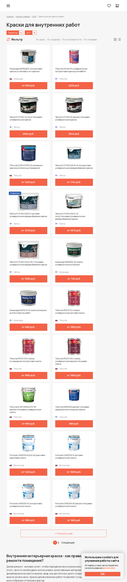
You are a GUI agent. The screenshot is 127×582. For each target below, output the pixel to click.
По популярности (72, 39)
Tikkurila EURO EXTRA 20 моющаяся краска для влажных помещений (19, 120)
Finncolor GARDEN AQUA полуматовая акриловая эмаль (18, 265)
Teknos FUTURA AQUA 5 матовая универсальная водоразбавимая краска (77, 120)
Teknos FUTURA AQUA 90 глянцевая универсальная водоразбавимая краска (19, 168)
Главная (10, 16)
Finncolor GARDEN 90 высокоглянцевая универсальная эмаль (106, 265)
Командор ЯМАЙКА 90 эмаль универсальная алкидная (48, 168)
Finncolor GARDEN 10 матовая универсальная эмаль (48, 265)
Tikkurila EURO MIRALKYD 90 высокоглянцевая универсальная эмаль (77, 216)
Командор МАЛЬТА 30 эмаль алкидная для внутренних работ (77, 168)
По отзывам (90, 39)
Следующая (68, 301)
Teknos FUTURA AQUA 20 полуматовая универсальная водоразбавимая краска (48, 120)
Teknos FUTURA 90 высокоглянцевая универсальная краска (106, 71)
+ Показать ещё (63, 291)
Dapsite (71, 571)
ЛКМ (34, 16)
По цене (40, 39)
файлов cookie (108, 568)
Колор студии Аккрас (63, 5)
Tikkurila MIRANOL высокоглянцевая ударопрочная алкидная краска (104, 216)
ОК (103, 574)
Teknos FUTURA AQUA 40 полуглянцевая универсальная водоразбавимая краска (106, 120)
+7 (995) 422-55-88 (20, 536)
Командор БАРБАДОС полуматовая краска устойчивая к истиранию (19, 71)
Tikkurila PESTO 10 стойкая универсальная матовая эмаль (104, 168)
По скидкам (53, 39)
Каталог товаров (23, 16)
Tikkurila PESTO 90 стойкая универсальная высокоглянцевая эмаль (46, 216)
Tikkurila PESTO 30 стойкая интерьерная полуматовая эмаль (19, 216)
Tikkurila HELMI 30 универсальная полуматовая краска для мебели (47, 71)
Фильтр (17, 39)
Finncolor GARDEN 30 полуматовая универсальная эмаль (77, 265)
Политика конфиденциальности (105, 535)
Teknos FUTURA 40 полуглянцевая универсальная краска (77, 71)
